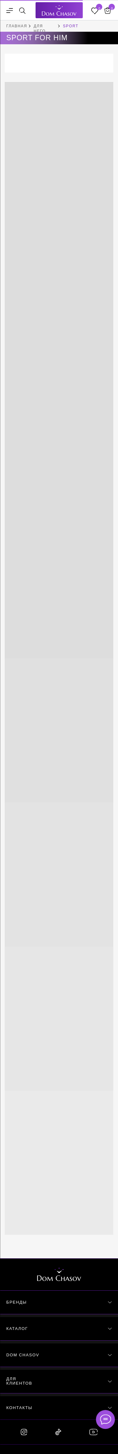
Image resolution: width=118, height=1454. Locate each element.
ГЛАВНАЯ (16, 26)
